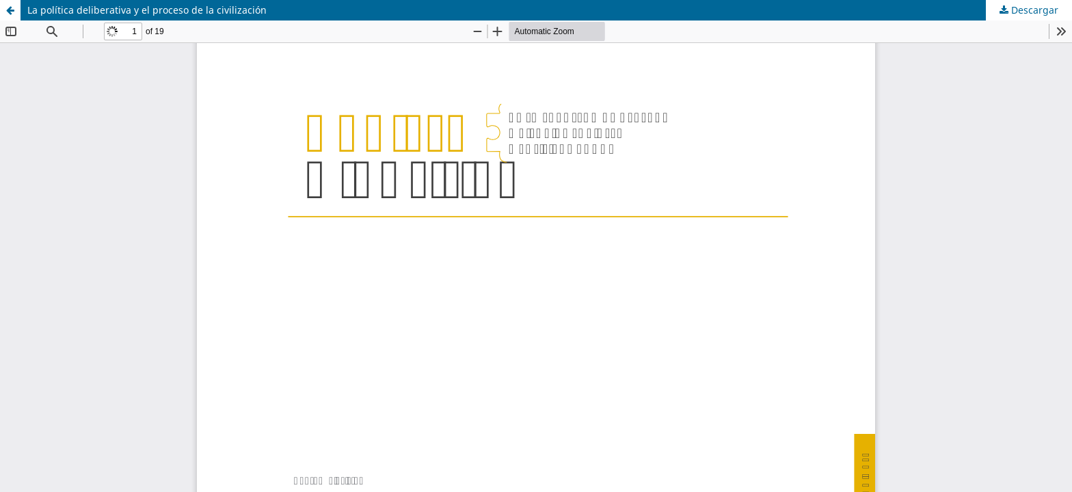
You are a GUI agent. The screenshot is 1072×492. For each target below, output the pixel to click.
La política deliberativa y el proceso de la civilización (147, 9)
